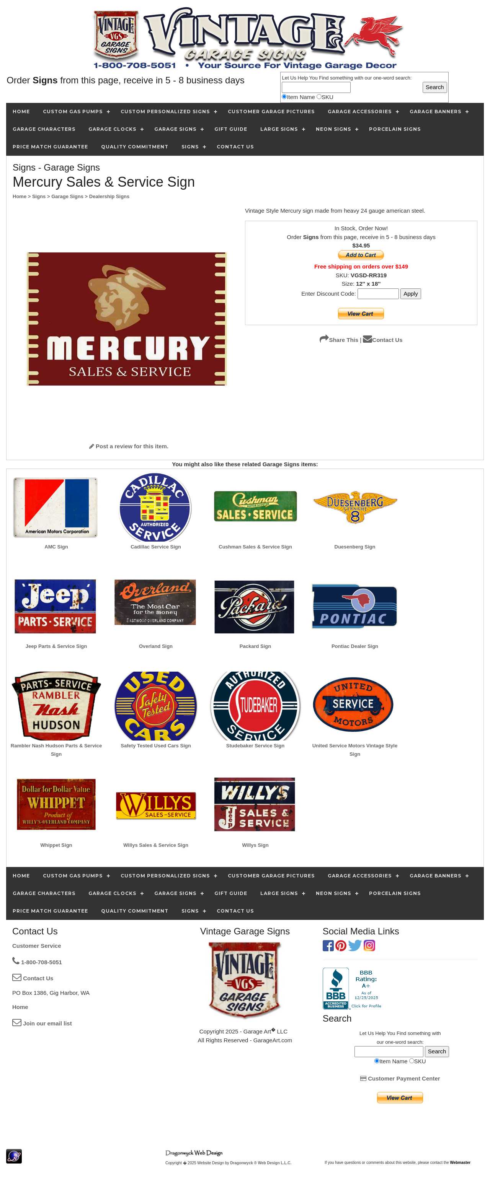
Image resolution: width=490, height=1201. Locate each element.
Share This (339, 340)
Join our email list (42, 1023)
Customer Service (36, 945)
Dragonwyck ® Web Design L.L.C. (260, 1163)
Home (20, 1007)
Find (323, 78)
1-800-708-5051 (37, 962)
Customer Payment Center (400, 1078)
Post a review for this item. (128, 446)
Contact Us (382, 340)
